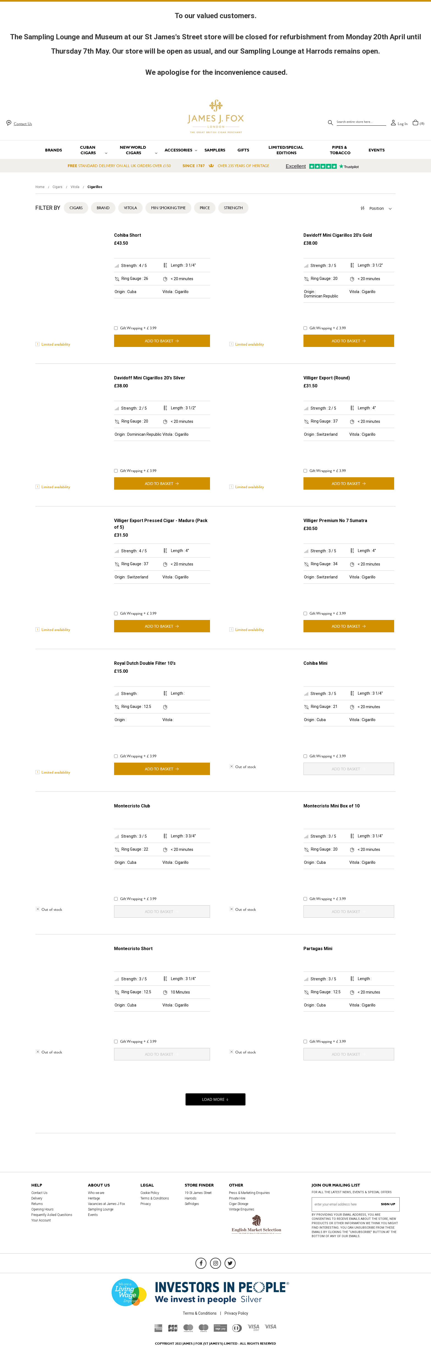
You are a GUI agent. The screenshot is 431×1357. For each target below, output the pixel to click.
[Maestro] (203, 1330)
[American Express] (158, 1330)
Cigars (58, 187)
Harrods (191, 1198)
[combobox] (361, 121)
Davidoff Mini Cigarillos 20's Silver (149, 377)
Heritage (94, 1198)
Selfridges (192, 1204)
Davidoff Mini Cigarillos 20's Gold (337, 235)
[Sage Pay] (220, 1330)
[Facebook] (200, 1263)
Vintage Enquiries (241, 1209)
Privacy (145, 1204)
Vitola (75, 187)
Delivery (36, 1198)
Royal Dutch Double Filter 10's (145, 663)
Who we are (96, 1193)
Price (205, 208)
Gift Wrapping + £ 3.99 (135, 328)
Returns (37, 1204)
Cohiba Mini (315, 663)
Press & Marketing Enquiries (249, 1193)
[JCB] (173, 1330)
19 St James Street (198, 1193)
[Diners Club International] (237, 1330)
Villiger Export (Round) (326, 377)
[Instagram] (215, 1263)
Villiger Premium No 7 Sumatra (335, 520)
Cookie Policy (149, 1193)
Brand (103, 208)
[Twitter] (230, 1263)
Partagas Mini (317, 948)
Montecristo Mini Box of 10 (331, 806)
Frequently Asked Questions (51, 1215)
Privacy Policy (236, 1313)
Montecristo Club (132, 806)
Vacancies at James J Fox (106, 1204)
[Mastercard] (188, 1330)
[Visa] (270, 1327)
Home (40, 187)
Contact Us (23, 124)
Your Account (41, 1220)
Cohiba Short (127, 235)
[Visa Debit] (253, 1329)
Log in (403, 124)
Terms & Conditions (154, 1198)
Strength (233, 208)
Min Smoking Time (168, 208)
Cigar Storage (238, 1204)
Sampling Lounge (100, 1209)
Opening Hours (42, 1209)
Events (93, 1215)
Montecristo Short (133, 948)
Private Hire (237, 1198)
